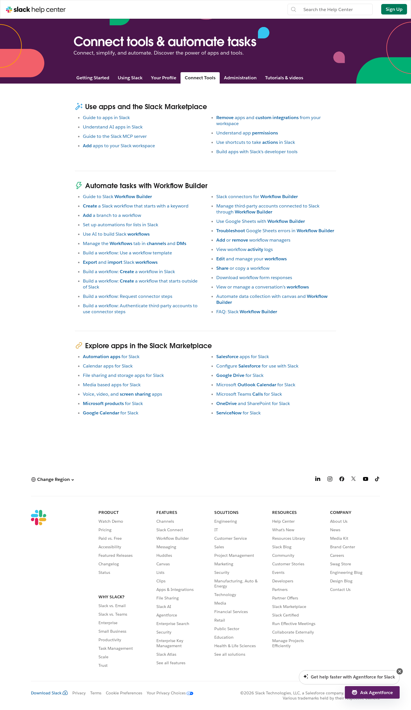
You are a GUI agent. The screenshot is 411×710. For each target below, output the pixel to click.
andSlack (120, 262)
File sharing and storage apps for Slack (123, 375)
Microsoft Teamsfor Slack (249, 394)
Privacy (79, 693)
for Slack (111, 357)
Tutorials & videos (284, 78)
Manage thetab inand (134, 243)
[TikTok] (377, 480)
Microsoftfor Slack (255, 385)
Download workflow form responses (254, 278)
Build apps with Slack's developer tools (256, 152)
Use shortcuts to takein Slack (255, 142)
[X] (353, 480)
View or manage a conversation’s (262, 287)
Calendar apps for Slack (108, 366)
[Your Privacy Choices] (167, 693)
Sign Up (394, 9)
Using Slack (130, 78)
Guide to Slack (117, 197)
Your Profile (163, 78)
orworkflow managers (253, 240)
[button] (52, 479)
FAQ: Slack (246, 312)
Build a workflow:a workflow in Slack (129, 272)
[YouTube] (365, 480)
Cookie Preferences (124, 693)
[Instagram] (329, 480)
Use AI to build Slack (116, 234)
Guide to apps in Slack (106, 118)
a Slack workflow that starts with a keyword (135, 206)
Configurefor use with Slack (257, 366)
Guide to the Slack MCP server (115, 136)
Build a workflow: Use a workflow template (127, 253)
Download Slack (49, 693)
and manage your (251, 259)
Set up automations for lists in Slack (120, 225)
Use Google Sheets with (260, 221)
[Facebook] (341, 480)
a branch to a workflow (112, 215)
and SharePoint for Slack (253, 403)
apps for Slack (242, 357)
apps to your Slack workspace (119, 146)
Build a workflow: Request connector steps (127, 296)
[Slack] (38, 590)
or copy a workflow (242, 268)
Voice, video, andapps (122, 394)
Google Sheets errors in (275, 231)
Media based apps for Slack (112, 385)
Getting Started (92, 78)
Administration (240, 78)
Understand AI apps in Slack (112, 127)
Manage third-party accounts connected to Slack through (267, 209)
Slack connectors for (257, 197)
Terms (95, 693)
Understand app (247, 133)
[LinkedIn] (317, 480)
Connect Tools (200, 78)
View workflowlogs (244, 249)
